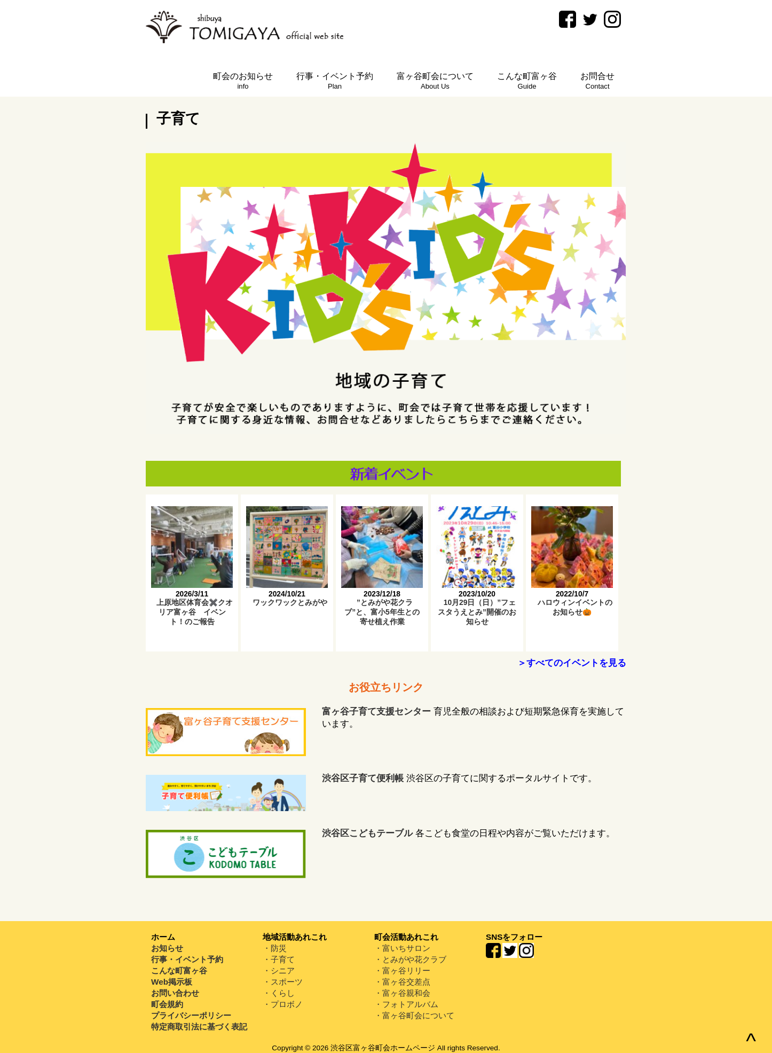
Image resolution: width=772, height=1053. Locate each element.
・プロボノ (283, 1004)
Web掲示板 (171, 981)
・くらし (279, 992)
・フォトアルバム (406, 1004)
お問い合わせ (175, 992)
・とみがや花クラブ (410, 959)
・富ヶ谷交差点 (402, 981)
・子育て (279, 959)
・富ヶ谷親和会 (402, 992)
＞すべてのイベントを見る (571, 663)
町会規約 (167, 1004)
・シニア (279, 970)
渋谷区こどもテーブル (367, 833)
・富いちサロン (402, 948)
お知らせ (167, 948)
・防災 (275, 948)
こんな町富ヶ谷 (179, 970)
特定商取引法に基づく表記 (199, 1026)
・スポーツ (283, 981)
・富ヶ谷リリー (402, 970)
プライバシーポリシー (191, 1015)
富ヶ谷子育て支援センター (376, 711)
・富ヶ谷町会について (414, 1015)
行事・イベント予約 (187, 959)
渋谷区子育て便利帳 (363, 778)
